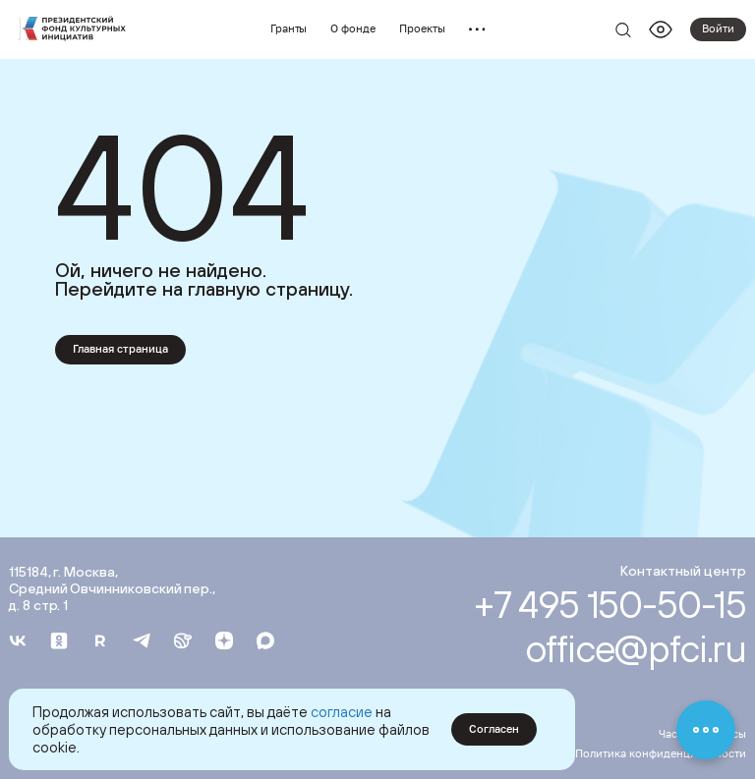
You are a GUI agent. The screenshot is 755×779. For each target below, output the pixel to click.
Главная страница (120, 349)
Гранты (289, 28)
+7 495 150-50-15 (610, 603)
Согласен (494, 729)
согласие (342, 711)
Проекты (422, 28)
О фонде (353, 28)
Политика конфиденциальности (660, 753)
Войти (718, 28)
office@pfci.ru (635, 648)
